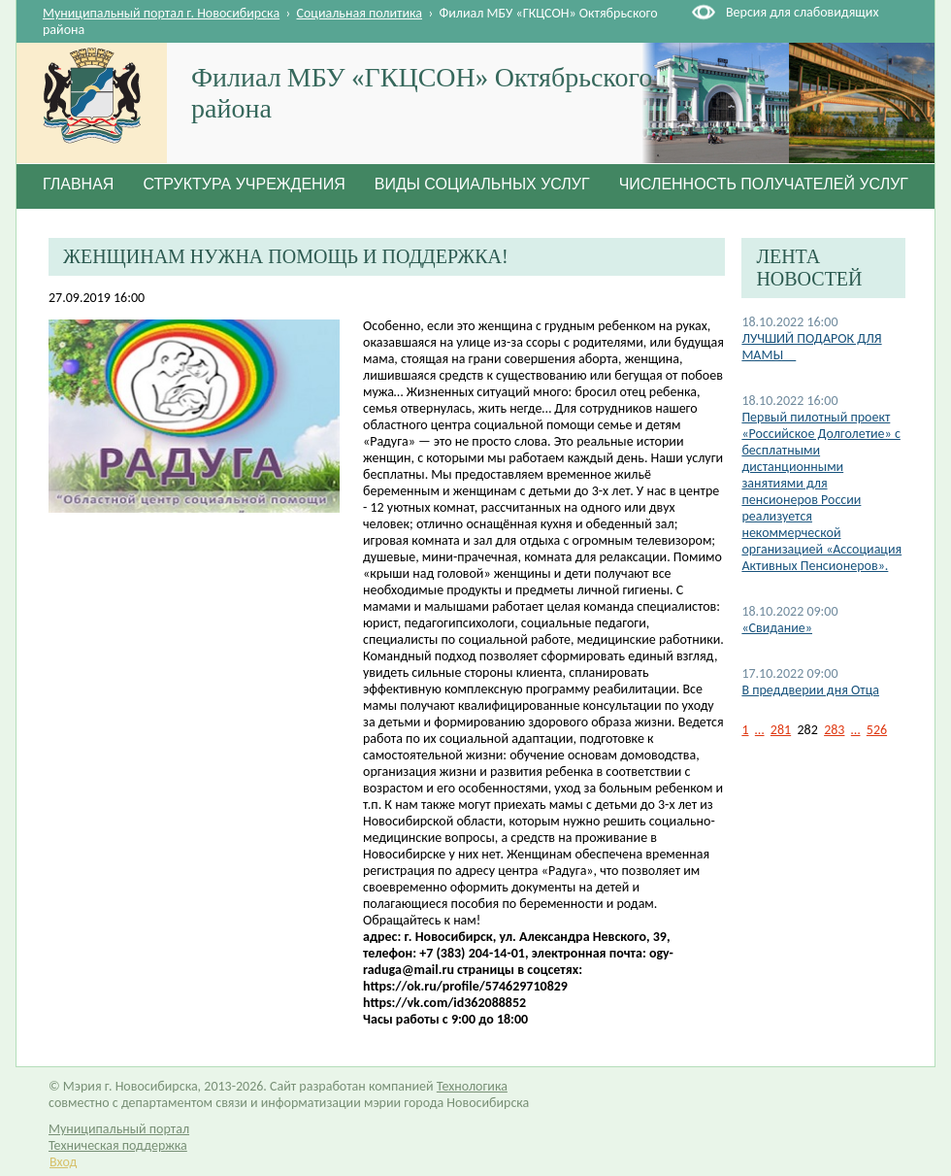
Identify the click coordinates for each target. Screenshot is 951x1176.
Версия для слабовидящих (802, 12)
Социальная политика (360, 13)
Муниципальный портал (119, 1129)
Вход (63, 1162)
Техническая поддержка (118, 1145)
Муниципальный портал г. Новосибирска (161, 13)
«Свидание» (776, 628)
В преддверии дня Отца (810, 690)
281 (781, 730)
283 (834, 730)
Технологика (472, 1086)
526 (877, 730)
